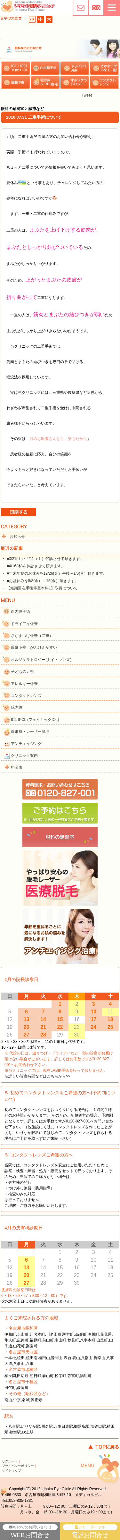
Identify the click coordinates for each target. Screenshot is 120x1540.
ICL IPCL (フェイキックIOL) (35, 719)
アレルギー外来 (24, 683)
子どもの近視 (22, 671)
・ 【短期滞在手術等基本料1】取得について (40, 588)
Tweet (87, 95)
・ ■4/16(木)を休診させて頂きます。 (33, 566)
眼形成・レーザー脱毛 (30, 731)
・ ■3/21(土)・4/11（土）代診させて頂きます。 (43, 558)
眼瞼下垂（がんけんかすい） (36, 647)
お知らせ (17, 536)
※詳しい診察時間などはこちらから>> (37, 1076)
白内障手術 (20, 611)
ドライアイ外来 (24, 624)
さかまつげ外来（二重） (32, 635)
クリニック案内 (24, 755)
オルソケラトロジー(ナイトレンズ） (42, 659)
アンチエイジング (26, 743)
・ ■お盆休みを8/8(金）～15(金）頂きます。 (40, 581)
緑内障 (16, 707)
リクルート (10, 1461)
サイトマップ (11, 1470)
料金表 (16, 767)
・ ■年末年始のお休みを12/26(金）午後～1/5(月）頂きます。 (54, 573)
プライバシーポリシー (18, 1466)
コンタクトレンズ (26, 695)
